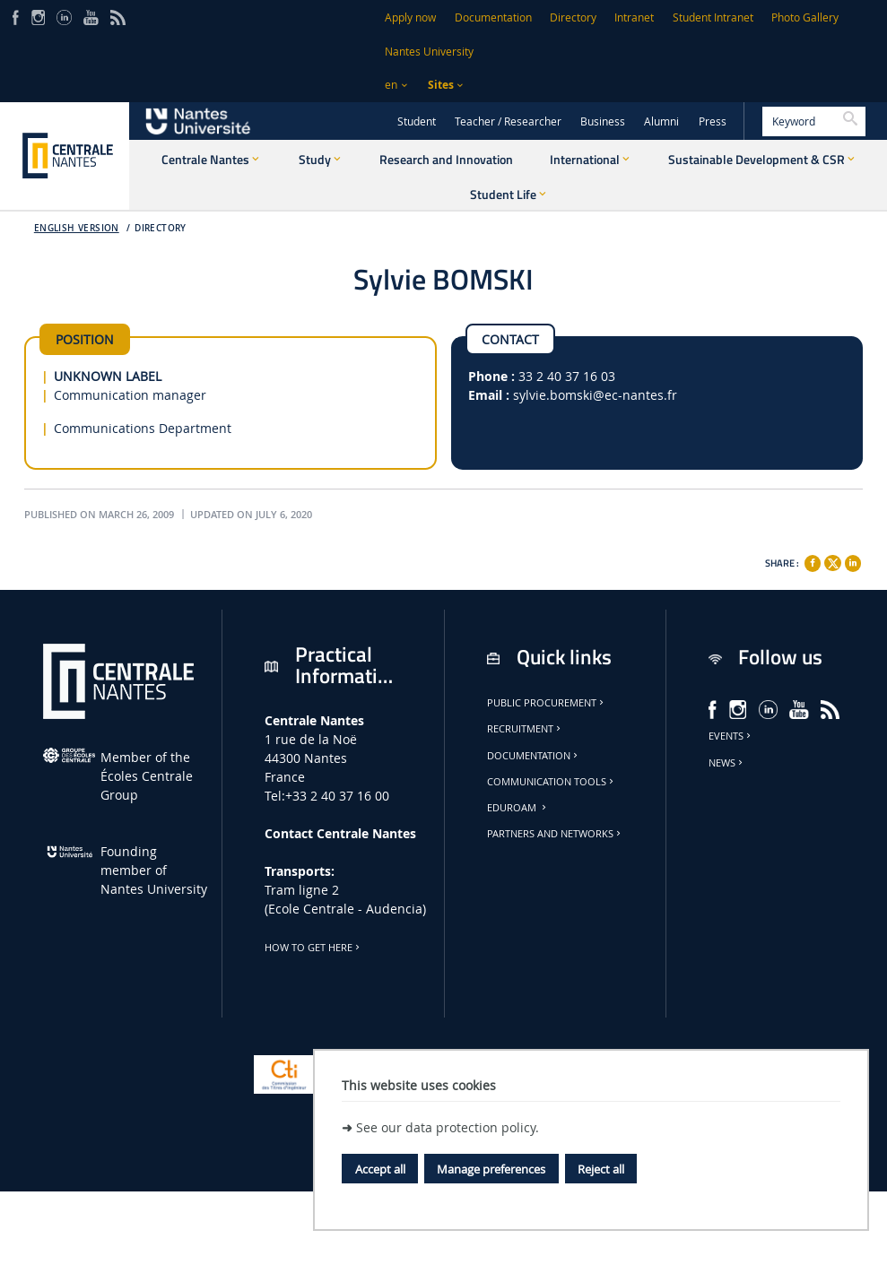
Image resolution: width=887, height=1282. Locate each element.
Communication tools (551, 781)
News (727, 763)
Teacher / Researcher (508, 121)
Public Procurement (546, 703)
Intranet (634, 17)
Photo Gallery (805, 17)
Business (602, 121)
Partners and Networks (555, 833)
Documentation (493, 17)
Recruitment (525, 729)
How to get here (313, 947)
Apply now (410, 17)
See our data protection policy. (447, 1127)
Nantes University (429, 51)
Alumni (661, 121)
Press (712, 121)
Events (731, 736)
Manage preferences (491, 1169)
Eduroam (518, 807)
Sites (441, 84)
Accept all (380, 1169)
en (391, 84)
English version (76, 228)
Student (416, 121)
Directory (573, 17)
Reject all (601, 1169)
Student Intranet (713, 17)
